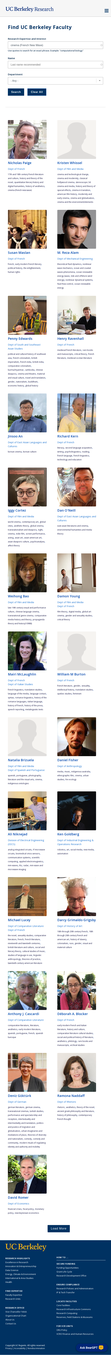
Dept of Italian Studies (20, 684)
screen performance (35, 533)
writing (60, 451)
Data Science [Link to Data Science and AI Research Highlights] (11, 1270)
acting (10, 537)
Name (11, 58)
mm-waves (13, 865)
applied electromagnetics (31, 861)
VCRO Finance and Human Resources (75, 1333)
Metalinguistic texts (34, 709)
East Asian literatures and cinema (72, 525)
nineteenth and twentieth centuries (24, 943)
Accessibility (19, 1348)
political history (15, 268)
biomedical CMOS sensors (28, 853)
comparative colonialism (19, 365)
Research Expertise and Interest (27, 38)
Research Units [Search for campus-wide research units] (13, 1298)
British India (38, 362)
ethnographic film (65, 775)
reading (85, 451)
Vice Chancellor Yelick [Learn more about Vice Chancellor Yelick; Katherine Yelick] (16, 1311)
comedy (28, 1138)
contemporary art (30, 521)
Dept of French (16, 168)
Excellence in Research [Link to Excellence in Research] (16, 1262)
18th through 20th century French (72, 931)
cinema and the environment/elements (75, 202)
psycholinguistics (73, 451)
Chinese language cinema (27, 611)
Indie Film (20, 533)
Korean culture (29, 451)
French (11, 264)
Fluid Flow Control (65, 283)
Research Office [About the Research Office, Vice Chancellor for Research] (14, 1308)
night (40, 529)
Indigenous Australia (80, 771)
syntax (11, 697)
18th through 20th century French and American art (75, 935)
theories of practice (31, 959)
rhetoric (61, 1107)
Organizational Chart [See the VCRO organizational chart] (15, 1315)
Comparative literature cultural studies (75, 1033)
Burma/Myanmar (16, 369)
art (68, 849)
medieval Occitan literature (79, 358)
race (71, 943)
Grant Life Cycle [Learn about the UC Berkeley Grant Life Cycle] (64, 1271)
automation (62, 853)
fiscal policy (28, 1209)
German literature (16, 1107)
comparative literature (18, 1025)
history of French (15, 705)
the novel (12, 935)
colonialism (62, 943)
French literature (64, 685)
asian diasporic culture (18, 541)
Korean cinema (15, 451)
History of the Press (33, 705)
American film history (67, 194)
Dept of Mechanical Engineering (75, 258)
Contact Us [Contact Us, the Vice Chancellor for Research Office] (10, 1323)
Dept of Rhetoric (66, 1101)
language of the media (18, 693)
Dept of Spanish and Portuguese (26, 770)
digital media (75, 611)
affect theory (14, 545)
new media (89, 849)
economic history (16, 385)
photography (35, 775)
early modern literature (29, 1029)
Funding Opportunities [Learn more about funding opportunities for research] (67, 1267)
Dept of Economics (18, 1203)
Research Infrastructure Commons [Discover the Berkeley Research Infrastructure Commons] (73, 1309)
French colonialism (21, 358)
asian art (19, 537)
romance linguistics (24, 697)
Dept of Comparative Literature (26, 926)
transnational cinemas (18, 1111)
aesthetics (12, 1029)
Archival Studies (77, 1045)
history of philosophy (67, 1115)
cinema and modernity (67, 178)
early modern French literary (28, 264)
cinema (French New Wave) (20, 190)
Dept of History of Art (69, 926)
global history (31, 385)
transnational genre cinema (20, 615)
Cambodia (29, 369)
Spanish (11, 775)
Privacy (8, 1348)
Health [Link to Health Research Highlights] (8, 1282)
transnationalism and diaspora (22, 529)
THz (20, 865)
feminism (77, 693)
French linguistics (81, 455)
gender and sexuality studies (78, 615)
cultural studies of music (33, 951)
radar (26, 865)
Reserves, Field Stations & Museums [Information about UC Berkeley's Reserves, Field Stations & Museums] (74, 1317)
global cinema (36, 525)
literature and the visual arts (21, 779)
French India (25, 362)
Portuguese (21, 775)
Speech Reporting (16, 709)
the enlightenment (31, 268)
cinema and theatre (27, 373)
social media (76, 849)
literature (34, 1025)
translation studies (33, 689)
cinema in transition (81, 190)
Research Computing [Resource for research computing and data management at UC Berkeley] (66, 1313)
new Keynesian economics (27, 1213)
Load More (59, 1228)
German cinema (32, 1107)
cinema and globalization (82, 198)
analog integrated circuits (20, 849)
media (60, 771)
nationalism (21, 381)
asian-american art (33, 537)
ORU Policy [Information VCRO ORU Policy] (61, 1329)
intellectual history (65, 689)
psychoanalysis (37, 541)
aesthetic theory (21, 525)
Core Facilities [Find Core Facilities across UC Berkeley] (63, 1305)
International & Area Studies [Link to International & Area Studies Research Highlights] (19, 1278)
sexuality (86, 685)
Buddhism (33, 381)
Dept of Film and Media (70, 168)
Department (15, 74)
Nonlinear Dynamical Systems (79, 280)
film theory (62, 611)
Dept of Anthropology (69, 766)
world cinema (14, 521)
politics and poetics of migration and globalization (25, 1127)
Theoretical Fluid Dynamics (69, 264)
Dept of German (17, 1101)
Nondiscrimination (36, 1348)
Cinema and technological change (72, 174)
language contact (38, 693)
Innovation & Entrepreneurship (20, 1266)
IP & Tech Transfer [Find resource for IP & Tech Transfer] (65, 1292)
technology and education (69, 459)
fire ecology (70, 779)
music (67, 771)
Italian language (35, 701)
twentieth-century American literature (25, 963)
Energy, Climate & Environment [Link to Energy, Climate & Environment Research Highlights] (20, 1274)
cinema (11, 533)
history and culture (76, 1029)
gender (11, 381)
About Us (9, 1319)
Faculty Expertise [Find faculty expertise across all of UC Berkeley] (13, 1294)
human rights (14, 272)
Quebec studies (64, 693)
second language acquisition (78, 447)
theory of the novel (85, 1107)
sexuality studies (25, 935)
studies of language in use (20, 955)
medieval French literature (69, 350)
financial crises (15, 1209)
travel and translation (35, 377)
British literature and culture (21, 947)
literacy (60, 447)
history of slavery (78, 939)
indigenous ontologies (18, 783)
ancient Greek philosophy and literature (75, 1111)
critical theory (80, 354)
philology (72, 1041)
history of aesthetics (35, 186)
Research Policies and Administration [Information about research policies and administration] (74, 1288)
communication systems (19, 857)
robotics (61, 849)
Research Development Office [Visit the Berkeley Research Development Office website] (71, 1275)
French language (64, 455)
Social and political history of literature (75, 1037)
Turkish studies (36, 1111)
